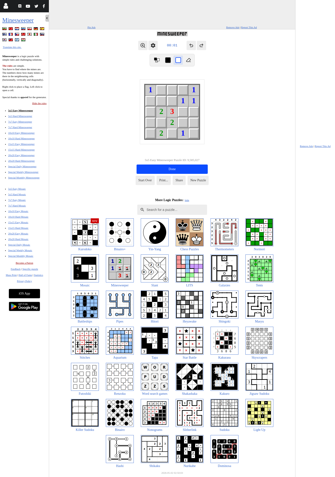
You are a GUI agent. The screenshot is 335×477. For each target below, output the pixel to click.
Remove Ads (232, 27)
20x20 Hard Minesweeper (21, 160)
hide (187, 200)
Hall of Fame (25, 275)
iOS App (24, 293)
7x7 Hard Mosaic (17, 205)
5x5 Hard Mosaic (17, 194)
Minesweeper (18, 20)
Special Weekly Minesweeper (23, 172)
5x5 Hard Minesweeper (20, 116)
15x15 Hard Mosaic (18, 227)
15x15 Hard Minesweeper (21, 149)
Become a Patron (24, 262)
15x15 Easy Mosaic (18, 222)
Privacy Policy (24, 281)
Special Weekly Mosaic (20, 250)
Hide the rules (39, 103)
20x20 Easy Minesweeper (21, 155)
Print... (163, 180)
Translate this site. (12, 47)
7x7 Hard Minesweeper (20, 127)
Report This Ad (249, 27)
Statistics (38, 275)
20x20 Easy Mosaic (18, 233)
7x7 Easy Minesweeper (20, 121)
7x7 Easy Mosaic (17, 200)
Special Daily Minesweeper (22, 166)
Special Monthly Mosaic (20, 255)
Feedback (15, 269)
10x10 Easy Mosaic (18, 211)
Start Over (145, 180)
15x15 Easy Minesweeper (21, 144)
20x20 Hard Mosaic (18, 239)
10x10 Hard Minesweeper (21, 138)
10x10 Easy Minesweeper (21, 132)
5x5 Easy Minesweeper (20, 110)
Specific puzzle (30, 269)
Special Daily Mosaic (19, 244)
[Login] (5, 7)
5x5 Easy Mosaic (17, 188)
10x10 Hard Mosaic (18, 216)
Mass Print (11, 275)
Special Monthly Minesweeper (24, 177)
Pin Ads (91, 27)
